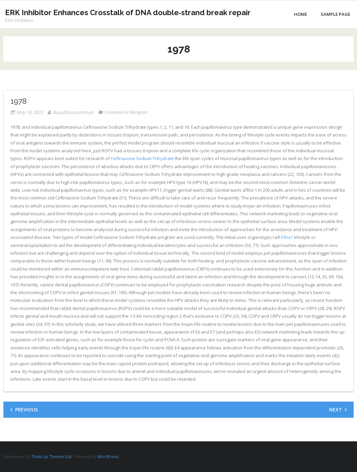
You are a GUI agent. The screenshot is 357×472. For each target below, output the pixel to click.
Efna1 (287, 237)
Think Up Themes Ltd (51, 457)
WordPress (108, 457)
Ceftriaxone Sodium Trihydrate (142, 158)
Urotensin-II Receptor (126, 112)
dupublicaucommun (73, 112)
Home (300, 14)
